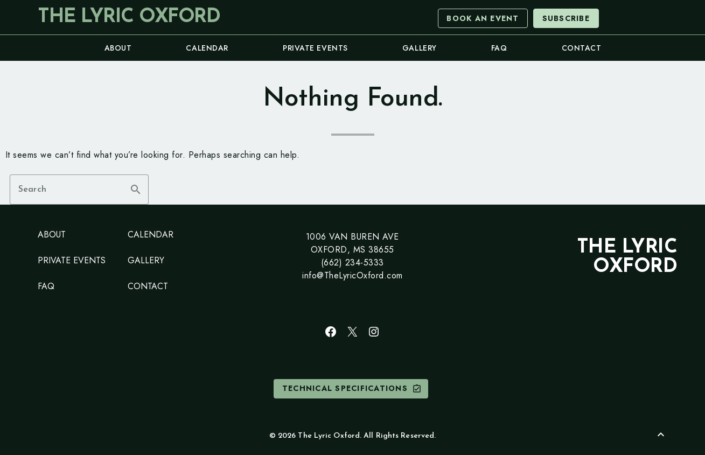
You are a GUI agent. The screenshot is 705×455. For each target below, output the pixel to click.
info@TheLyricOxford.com (352, 275)
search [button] (135, 189)
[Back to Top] (661, 434)
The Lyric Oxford (129, 17)
